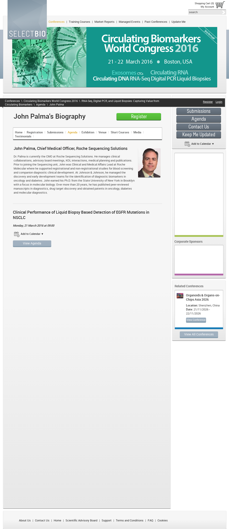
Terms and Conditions (129, 520)
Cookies (162, 520)
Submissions (55, 132)
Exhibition (88, 132)
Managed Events (129, 22)
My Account (207, 6)
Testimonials (23, 136)
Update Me (179, 22)
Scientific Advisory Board (81, 520)
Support (107, 520)
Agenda (40, 104)
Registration (35, 132)
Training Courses (79, 22)
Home (18, 132)
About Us (25, 520)
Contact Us (42, 520)
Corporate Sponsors (188, 241)
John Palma (56, 104)
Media (137, 132)
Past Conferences (156, 22)
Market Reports (104, 22)
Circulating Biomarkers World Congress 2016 (51, 101)
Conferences (57, 22)
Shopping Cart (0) (204, 3)
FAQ (150, 520)
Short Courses (120, 132)
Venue (102, 132)
